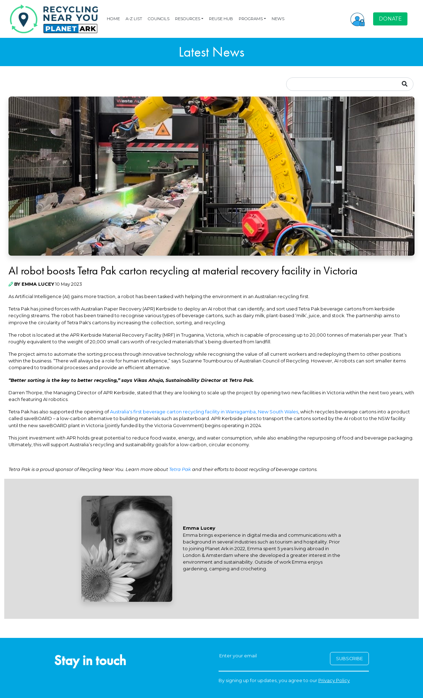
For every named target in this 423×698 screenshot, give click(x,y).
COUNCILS (158, 18)
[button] (357, 19)
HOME (113, 18)
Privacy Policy (334, 680)
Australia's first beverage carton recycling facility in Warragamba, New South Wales (204, 411)
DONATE (390, 19)
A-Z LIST (134, 18)
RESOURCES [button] (187, 18)
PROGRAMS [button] (251, 18)
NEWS (278, 18)
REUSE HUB (221, 18)
